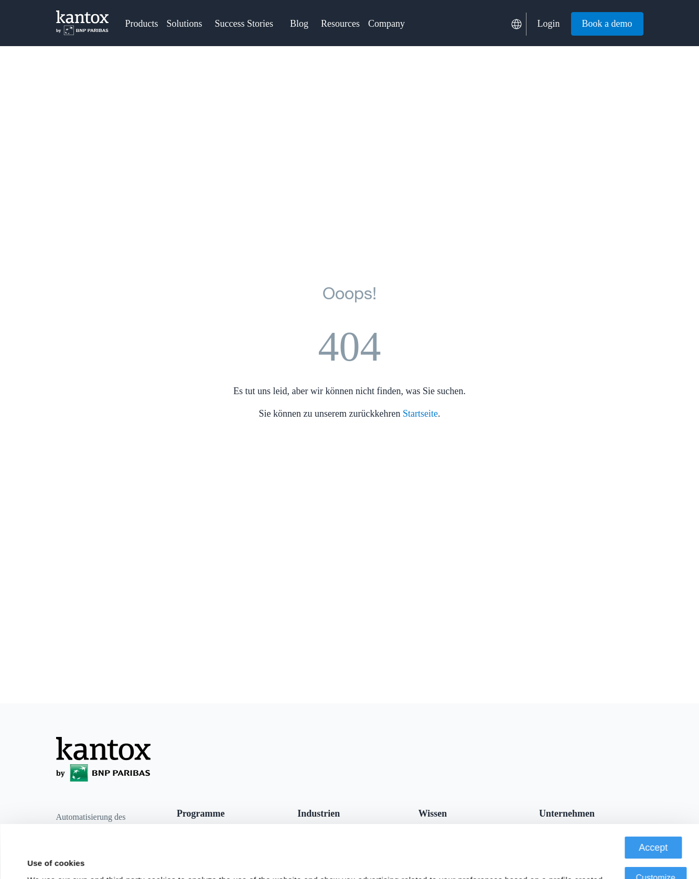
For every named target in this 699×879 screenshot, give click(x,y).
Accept (653, 794)
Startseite (420, 413)
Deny (655, 855)
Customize (655, 824)
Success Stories (244, 23)
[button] (142, 23)
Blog (299, 23)
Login (548, 23)
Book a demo (607, 23)
